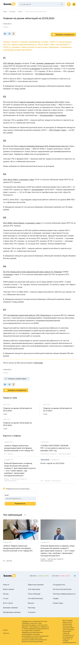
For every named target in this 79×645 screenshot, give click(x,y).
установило (8, 274)
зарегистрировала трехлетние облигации (36, 101)
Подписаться (20, 503)
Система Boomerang (35, 598)
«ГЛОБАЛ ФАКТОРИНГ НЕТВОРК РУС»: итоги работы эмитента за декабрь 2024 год (55, 447)
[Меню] (74, 5)
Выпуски (31, 602)
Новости (20, 12)
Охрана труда (58, 602)
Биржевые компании (10, 607)
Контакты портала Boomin (62, 588)
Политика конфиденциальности (64, 593)
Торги (42, 480)
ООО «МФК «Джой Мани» (13, 222)
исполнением (37, 189)
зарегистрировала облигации (31, 145)
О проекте (32, 611)
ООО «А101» (59, 101)
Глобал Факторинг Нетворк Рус (49, 453)
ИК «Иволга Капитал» (44, 73)
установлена (34, 68)
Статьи (5, 598)
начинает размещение (45, 63)
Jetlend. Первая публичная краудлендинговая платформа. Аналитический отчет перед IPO (19, 447)
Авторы (6, 593)
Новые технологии (56, 480)
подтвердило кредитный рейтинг (21, 315)
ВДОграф (47, 480)
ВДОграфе (38, 362)
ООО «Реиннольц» (43, 315)
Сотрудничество (59, 584)
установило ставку (26, 179)
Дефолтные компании (36, 584)
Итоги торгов (45, 459)
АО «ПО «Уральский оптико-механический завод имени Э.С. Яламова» (32, 271)
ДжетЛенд (10, 453)
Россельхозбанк (46, 115)
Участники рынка (34, 588)
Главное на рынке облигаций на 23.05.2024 (35, 12)
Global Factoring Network (64, 453)
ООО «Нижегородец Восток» (56, 145)
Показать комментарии (17, 378)
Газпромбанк (60, 115)
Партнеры (31, 607)
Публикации (13, 12)
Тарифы (55, 598)
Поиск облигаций (34, 593)
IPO (5, 453)
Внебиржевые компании (11, 611)
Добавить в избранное (65, 34)
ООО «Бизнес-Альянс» (12, 63)
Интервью (6, 478)
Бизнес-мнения (8, 588)
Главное (5, 28)
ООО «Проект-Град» (57, 129)
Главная (5, 12)
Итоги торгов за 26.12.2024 (52, 462)
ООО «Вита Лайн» (10, 179)
